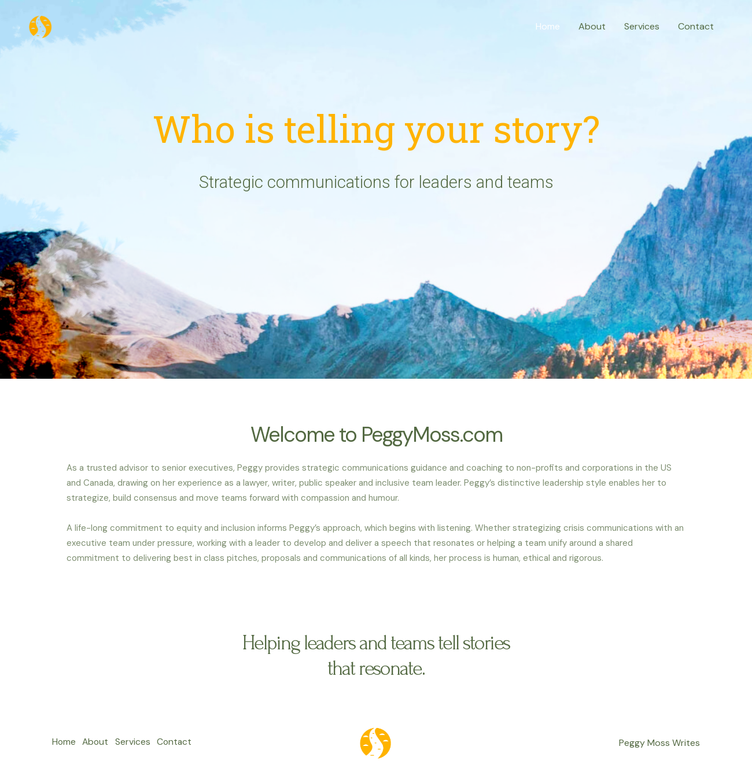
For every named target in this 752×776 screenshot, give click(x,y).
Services (641, 26)
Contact (696, 26)
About (592, 26)
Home (548, 26)
